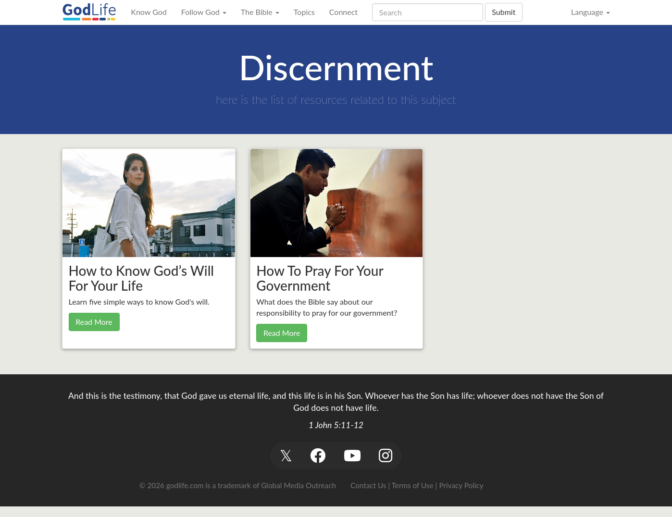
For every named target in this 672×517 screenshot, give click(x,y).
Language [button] (590, 11)
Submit (503, 11)
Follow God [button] (203, 11)
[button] (285, 455)
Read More (93, 321)
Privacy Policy (461, 485)
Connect (343, 11)
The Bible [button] (260, 11)
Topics (304, 11)
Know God (148, 11)
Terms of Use (413, 485)
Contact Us (368, 485)
